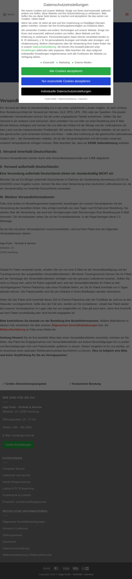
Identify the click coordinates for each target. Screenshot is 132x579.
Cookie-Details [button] (51, 99)
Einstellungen (28, 50)
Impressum (82, 99)
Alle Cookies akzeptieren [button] (66, 71)
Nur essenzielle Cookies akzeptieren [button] (66, 81)
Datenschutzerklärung (44, 46)
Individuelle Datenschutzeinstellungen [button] (66, 91)
